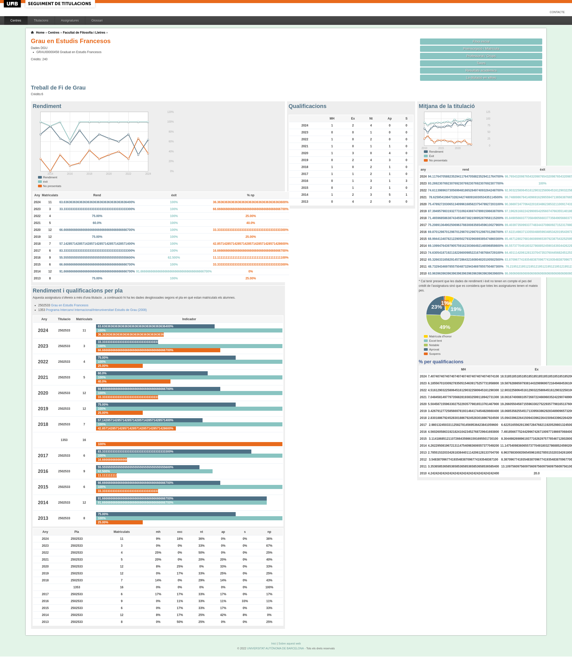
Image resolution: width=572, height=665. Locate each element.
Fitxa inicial (481, 41)
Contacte (557, 12)
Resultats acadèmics (481, 70)
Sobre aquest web (289, 643)
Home (40, 32)
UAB (12, 3)
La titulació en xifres (481, 78)
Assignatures (70, 20)
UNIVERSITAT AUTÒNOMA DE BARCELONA (275, 648)
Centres (16, 20)
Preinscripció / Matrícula (481, 49)
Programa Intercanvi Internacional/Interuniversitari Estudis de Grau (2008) (96, 310)
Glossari (97, 20)
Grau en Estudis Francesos (69, 305)
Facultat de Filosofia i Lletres (84, 32)
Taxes (481, 63)
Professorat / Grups (481, 56)
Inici (273, 643)
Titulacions (41, 20)
